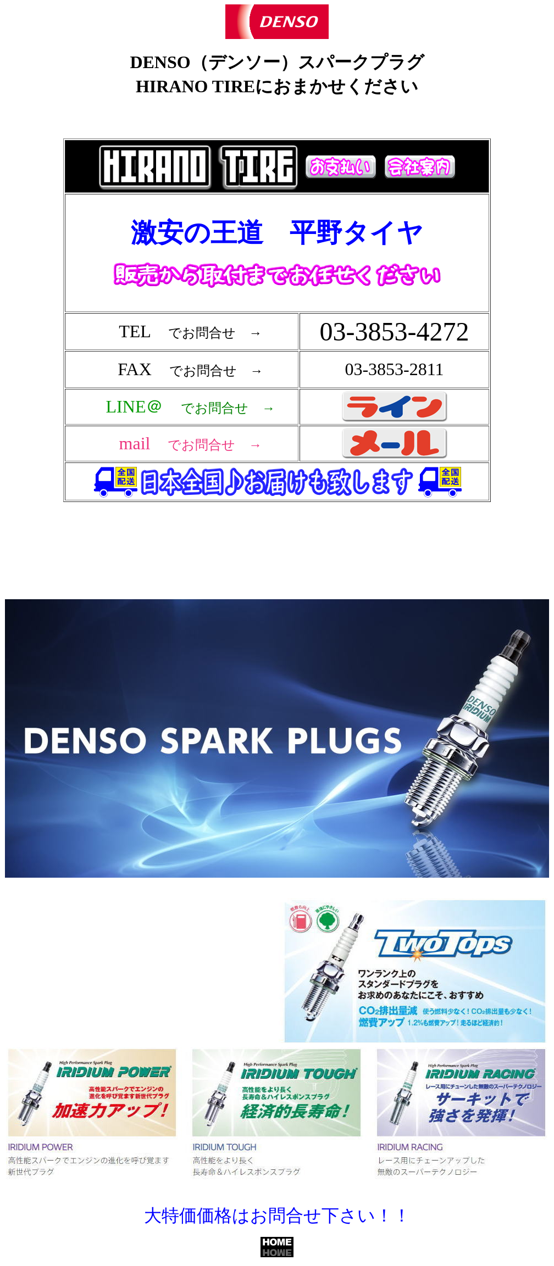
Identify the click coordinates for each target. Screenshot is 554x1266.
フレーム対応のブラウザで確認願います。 (279, 339)
